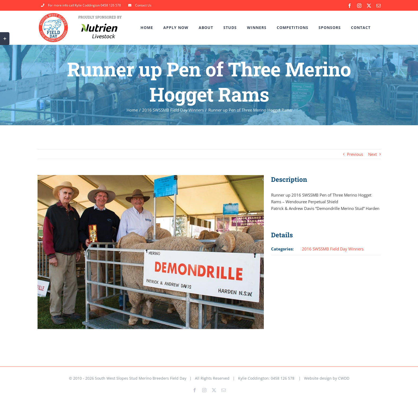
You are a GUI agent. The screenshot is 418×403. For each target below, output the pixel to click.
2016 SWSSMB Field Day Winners (333, 249)
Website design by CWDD (326, 378)
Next (372, 154)
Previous (355, 154)
